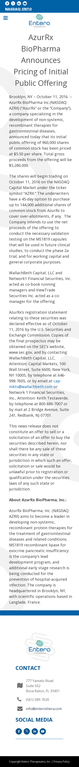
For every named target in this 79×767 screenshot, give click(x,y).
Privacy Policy (62, 761)
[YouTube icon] (25, 3)
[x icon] (13, 3)
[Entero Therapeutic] (39, 20)
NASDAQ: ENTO (18, 9)
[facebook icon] (7, 3)
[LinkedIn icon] (19, 3)
